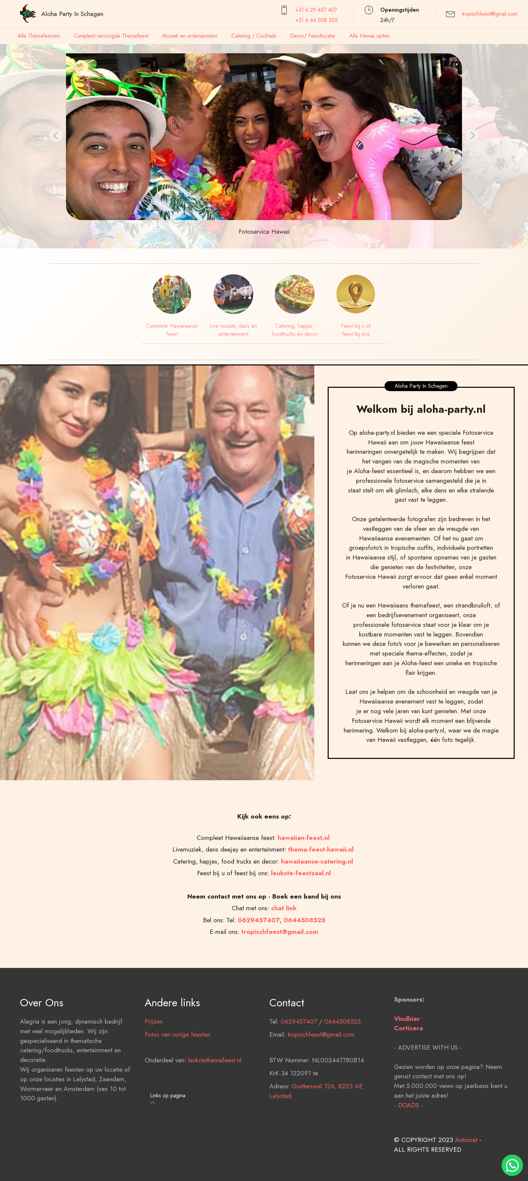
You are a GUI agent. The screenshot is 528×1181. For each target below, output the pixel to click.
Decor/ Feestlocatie (312, 36)
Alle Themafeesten (39, 36)
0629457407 (299, 1051)
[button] (56, 135)
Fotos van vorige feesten (177, 1063)
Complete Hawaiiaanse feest (172, 330)
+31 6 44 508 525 (316, 20)
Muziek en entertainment (189, 36)
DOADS (408, 1134)
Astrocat (466, 1169)
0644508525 (342, 1051)
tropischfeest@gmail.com (489, 14)
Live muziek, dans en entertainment (233, 330)
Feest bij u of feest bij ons (356, 330)
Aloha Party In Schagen (72, 13)
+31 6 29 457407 (316, 10)
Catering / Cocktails (253, 36)
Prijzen (154, 1051)
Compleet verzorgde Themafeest (111, 36)
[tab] (202, 1100)
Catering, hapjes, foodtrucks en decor (295, 330)
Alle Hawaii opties (369, 36)
